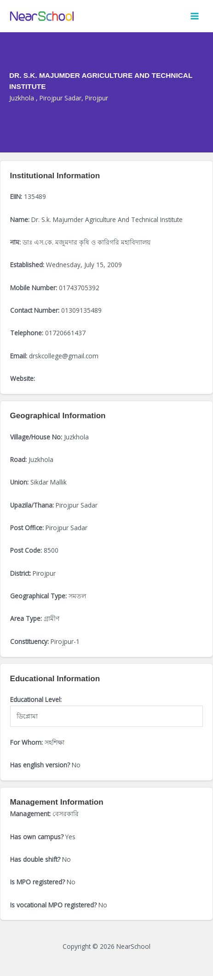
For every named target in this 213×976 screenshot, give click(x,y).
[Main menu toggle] (194, 16)
